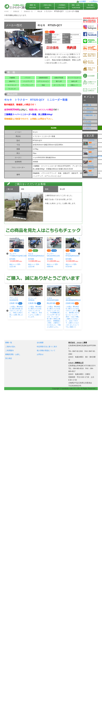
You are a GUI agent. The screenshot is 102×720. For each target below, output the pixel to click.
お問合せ (93, 1)
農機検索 (16, 11)
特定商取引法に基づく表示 (47, 346)
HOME (6, 11)
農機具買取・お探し (12, 354)
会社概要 (81, 1)
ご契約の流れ (88, 108)
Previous (7, 50)
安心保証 (87, 121)
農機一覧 (87, 105)
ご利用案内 (88, 112)
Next (40, 50)
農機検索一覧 (28, 11)
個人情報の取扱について (46, 350)
